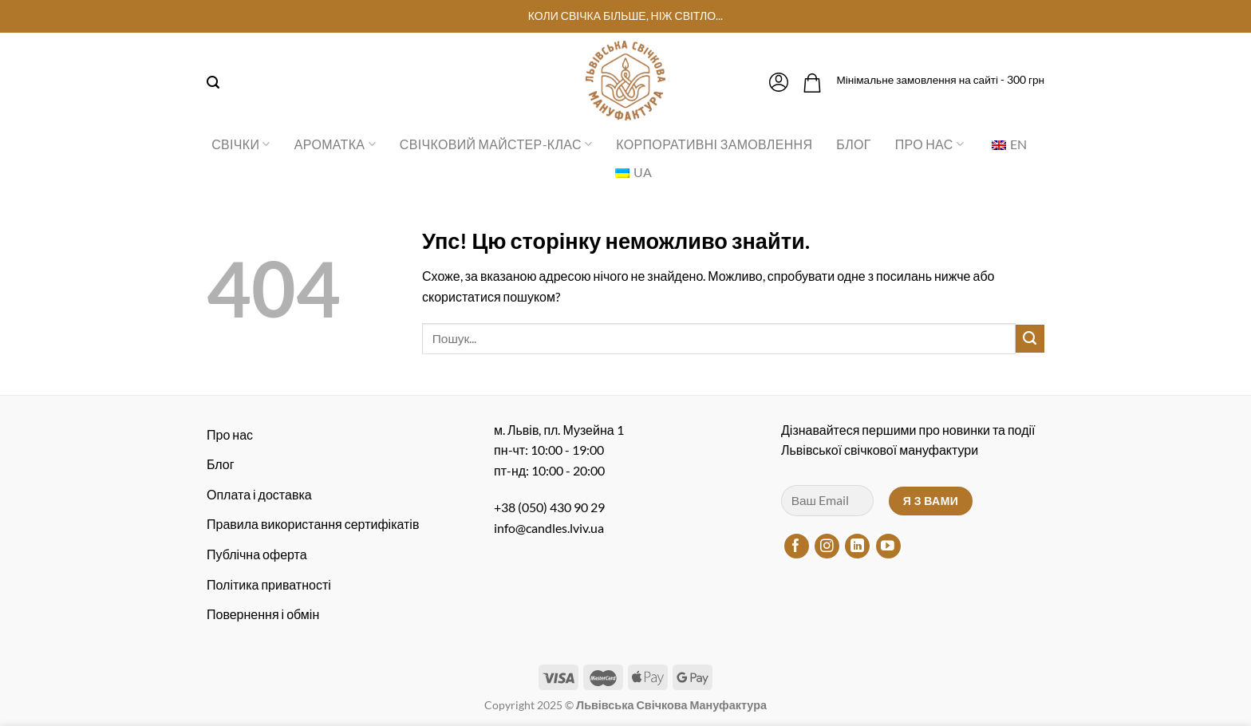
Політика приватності (269, 584)
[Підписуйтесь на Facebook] (797, 546)
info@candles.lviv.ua (549, 527)
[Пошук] (213, 82)
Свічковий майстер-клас (496, 144)
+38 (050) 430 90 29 (549, 507)
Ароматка (335, 144)
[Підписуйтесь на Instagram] (827, 546)
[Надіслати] (1030, 339)
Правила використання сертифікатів (313, 523)
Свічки (240, 144)
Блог (853, 144)
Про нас (929, 144)
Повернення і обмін (263, 613)
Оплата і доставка (259, 494)
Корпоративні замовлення (714, 144)
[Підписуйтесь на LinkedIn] (857, 546)
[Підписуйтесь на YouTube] (888, 546)
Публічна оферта (257, 554)
